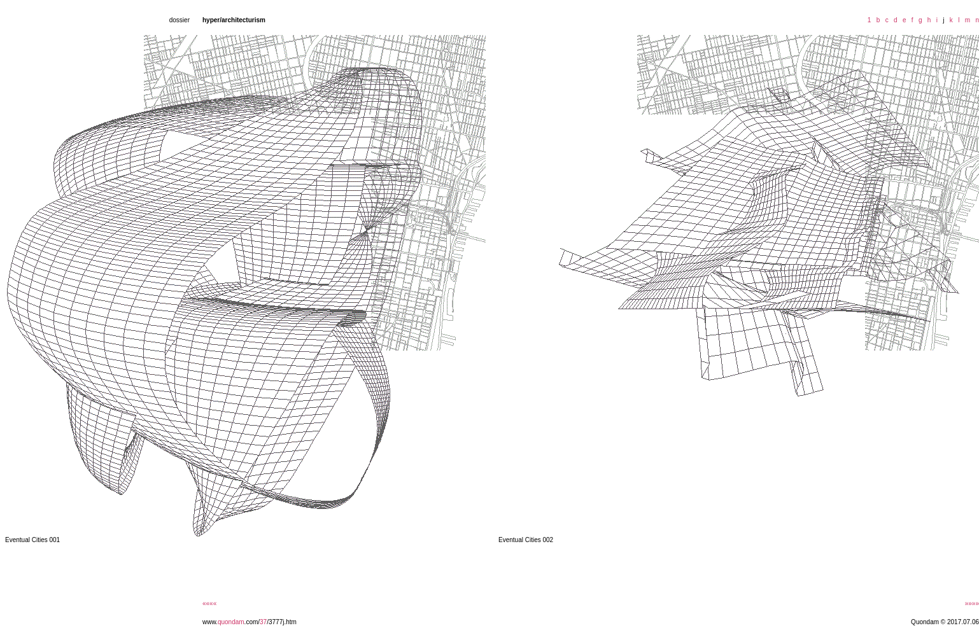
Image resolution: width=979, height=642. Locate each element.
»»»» (972, 603)
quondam (231, 621)
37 (263, 621)
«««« (209, 603)
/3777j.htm (282, 621)
